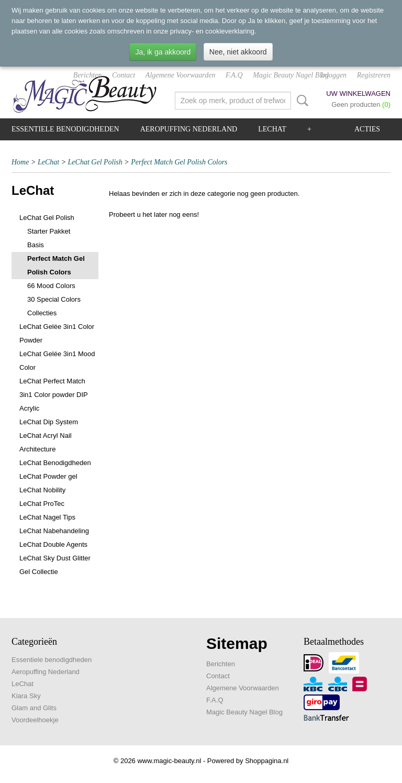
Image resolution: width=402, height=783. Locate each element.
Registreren (373, 75)
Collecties (42, 313)
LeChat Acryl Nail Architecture (45, 442)
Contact (123, 75)
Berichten (87, 75)
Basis (35, 245)
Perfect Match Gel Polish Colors (179, 162)
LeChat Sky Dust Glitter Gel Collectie (55, 565)
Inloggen (333, 75)
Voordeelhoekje (35, 720)
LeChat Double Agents (53, 544)
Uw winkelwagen (358, 93)
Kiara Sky (26, 696)
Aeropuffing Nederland (189, 129)
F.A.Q (234, 75)
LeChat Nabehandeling (54, 531)
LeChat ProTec (41, 504)
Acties (367, 129)
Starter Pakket (48, 231)
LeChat (272, 129)
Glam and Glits (34, 708)
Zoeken (300, 100)
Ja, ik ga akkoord (163, 52)
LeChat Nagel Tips (47, 517)
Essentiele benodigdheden (65, 129)
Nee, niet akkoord (238, 52)
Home (20, 162)
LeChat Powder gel (48, 476)
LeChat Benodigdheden (55, 463)
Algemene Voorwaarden (181, 75)
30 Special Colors (54, 299)
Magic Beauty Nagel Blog (291, 75)
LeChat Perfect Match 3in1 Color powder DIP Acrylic (53, 394)
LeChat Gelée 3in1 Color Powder (56, 333)
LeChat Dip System (48, 422)
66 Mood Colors (51, 286)
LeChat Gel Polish (95, 162)
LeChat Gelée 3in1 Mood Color (57, 360)
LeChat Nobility (42, 490)
